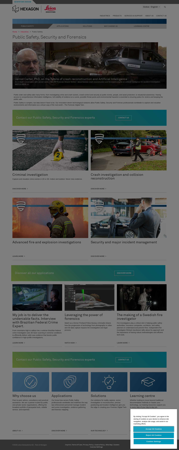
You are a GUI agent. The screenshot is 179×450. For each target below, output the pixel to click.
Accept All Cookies (154, 429)
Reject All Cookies (154, 435)
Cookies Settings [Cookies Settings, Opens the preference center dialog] (153, 441)
